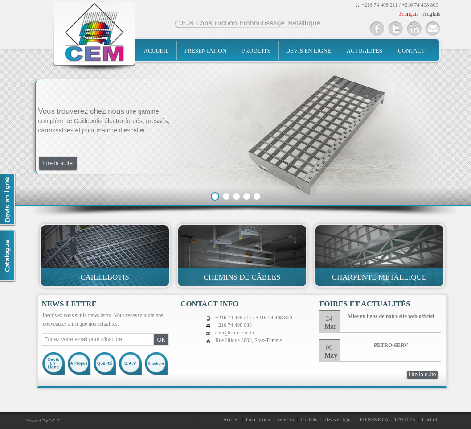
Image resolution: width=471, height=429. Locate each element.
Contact (411, 50)
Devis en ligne (308, 50)
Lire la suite (58, 163)
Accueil (156, 50)
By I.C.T (51, 420)
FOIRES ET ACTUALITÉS (387, 419)
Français (409, 13)
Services (285, 419)
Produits (256, 50)
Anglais (431, 13)
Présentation (205, 50)
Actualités (364, 50)
